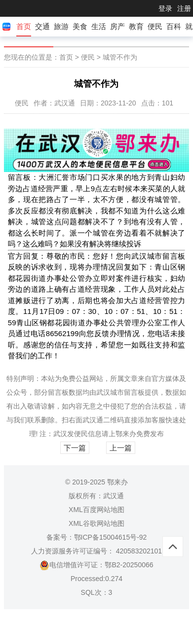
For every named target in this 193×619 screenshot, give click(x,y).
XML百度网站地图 (96, 510)
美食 (80, 26)
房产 (117, 26)
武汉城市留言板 (120, 392)
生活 (98, 26)
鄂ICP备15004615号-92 (110, 537)
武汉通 (92, 420)
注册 (184, 8)
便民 (155, 26)
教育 (136, 26)
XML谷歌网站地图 (96, 523)
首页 (23, 26)
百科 (173, 26)
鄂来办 (126, 434)
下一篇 (75, 448)
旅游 (61, 26)
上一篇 (121, 448)
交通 (42, 26)
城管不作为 (120, 57)
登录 (165, 8)
